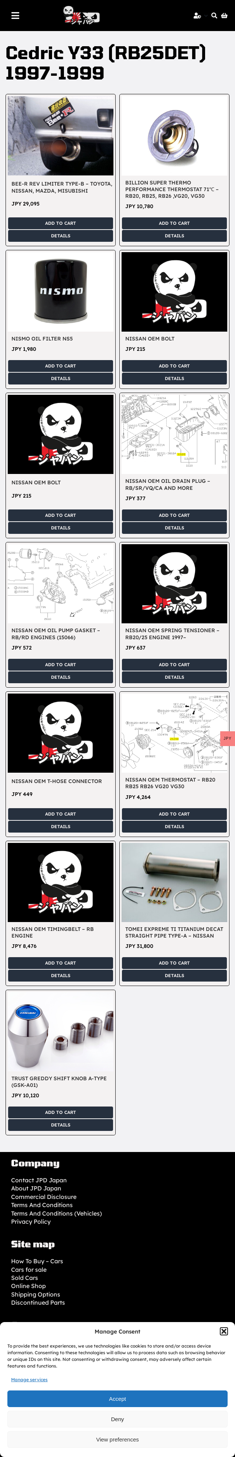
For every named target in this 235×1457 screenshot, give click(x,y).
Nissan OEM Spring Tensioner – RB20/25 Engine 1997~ (172, 633)
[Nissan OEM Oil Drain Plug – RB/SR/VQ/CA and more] (174, 399)
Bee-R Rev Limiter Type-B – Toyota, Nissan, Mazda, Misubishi (61, 187)
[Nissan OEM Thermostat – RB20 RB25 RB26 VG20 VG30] (174, 697)
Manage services (29, 1379)
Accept (117, 1399)
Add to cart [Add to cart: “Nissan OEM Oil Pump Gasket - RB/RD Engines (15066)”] (60, 664)
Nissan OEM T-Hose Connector (56, 781)
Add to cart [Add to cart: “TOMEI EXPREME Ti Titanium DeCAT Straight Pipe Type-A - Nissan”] (174, 963)
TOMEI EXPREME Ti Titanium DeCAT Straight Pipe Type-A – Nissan (174, 932)
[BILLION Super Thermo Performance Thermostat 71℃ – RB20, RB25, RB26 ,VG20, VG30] (174, 100)
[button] (224, 1331)
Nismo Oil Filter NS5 (42, 338)
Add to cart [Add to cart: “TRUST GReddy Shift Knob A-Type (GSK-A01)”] (60, 1112)
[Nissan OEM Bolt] (174, 256)
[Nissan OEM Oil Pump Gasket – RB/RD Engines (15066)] (60, 548)
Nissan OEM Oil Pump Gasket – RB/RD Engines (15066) (55, 633)
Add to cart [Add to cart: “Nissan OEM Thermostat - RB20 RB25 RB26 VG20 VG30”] (174, 814)
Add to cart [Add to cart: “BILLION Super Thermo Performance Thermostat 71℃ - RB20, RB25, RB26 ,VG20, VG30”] (174, 223)
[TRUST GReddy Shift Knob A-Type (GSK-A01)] (60, 996)
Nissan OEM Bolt (149, 338)
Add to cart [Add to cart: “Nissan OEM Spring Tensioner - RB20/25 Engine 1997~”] (174, 664)
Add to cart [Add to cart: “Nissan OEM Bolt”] (174, 366)
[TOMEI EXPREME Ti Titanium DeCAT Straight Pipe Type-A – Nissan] (174, 847)
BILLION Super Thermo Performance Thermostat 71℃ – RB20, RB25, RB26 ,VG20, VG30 (172, 189)
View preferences (117, 1439)
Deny (117, 1419)
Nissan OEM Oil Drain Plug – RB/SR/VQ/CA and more (167, 484)
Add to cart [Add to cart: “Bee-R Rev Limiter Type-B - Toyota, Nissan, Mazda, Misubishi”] (60, 223)
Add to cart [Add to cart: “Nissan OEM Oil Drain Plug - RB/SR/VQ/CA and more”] (174, 515)
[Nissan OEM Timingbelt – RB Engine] (60, 847)
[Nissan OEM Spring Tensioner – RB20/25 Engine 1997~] (174, 548)
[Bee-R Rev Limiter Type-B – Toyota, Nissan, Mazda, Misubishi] (60, 100)
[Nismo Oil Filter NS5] (60, 256)
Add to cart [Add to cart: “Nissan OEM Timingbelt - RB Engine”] (60, 963)
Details (61, 235)
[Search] (212, 15)
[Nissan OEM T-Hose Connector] (60, 697)
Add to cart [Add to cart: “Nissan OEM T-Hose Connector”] (60, 814)
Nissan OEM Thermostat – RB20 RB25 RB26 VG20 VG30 (170, 783)
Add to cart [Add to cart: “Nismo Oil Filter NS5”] (60, 366)
